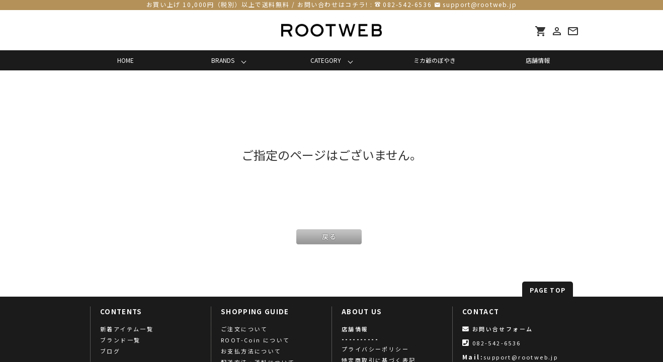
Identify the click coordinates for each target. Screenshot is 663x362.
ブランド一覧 (120, 340)
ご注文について (244, 329)
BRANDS (222, 60)
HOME (125, 60)
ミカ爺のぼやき (434, 60)
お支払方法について (251, 351)
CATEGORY (325, 60)
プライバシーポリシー (375, 349)
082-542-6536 (407, 4)
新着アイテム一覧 (126, 329)
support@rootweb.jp (480, 4)
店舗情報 (538, 60)
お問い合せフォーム (497, 329)
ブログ (110, 351)
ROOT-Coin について (255, 340)
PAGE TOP (547, 290)
